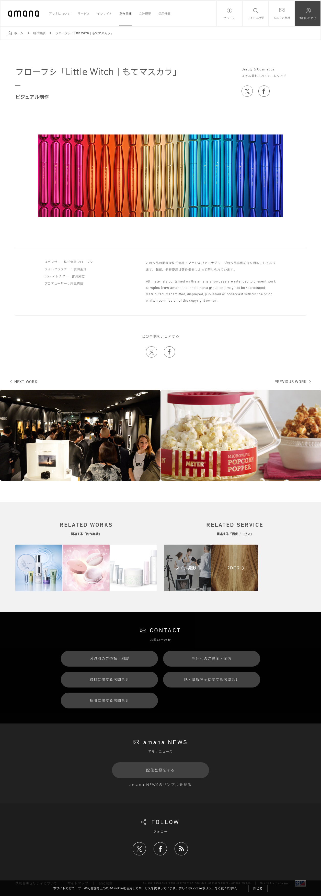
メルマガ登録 (281, 18)
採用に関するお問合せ (109, 700)
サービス (83, 13)
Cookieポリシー (203, 888)
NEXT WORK (25, 381)
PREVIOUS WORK (290, 381)
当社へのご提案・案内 (212, 658)
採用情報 (164, 13)
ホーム (18, 33)
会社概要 (145, 13)
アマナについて (59, 13)
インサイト (104, 13)
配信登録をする (160, 770)
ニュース (229, 18)
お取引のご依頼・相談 (109, 658)
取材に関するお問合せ (109, 679)
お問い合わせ (307, 18)
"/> (187, 568)
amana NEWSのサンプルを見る (160, 784)
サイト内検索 (255, 18)
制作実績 (125, 13)
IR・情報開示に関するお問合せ (211, 679)
